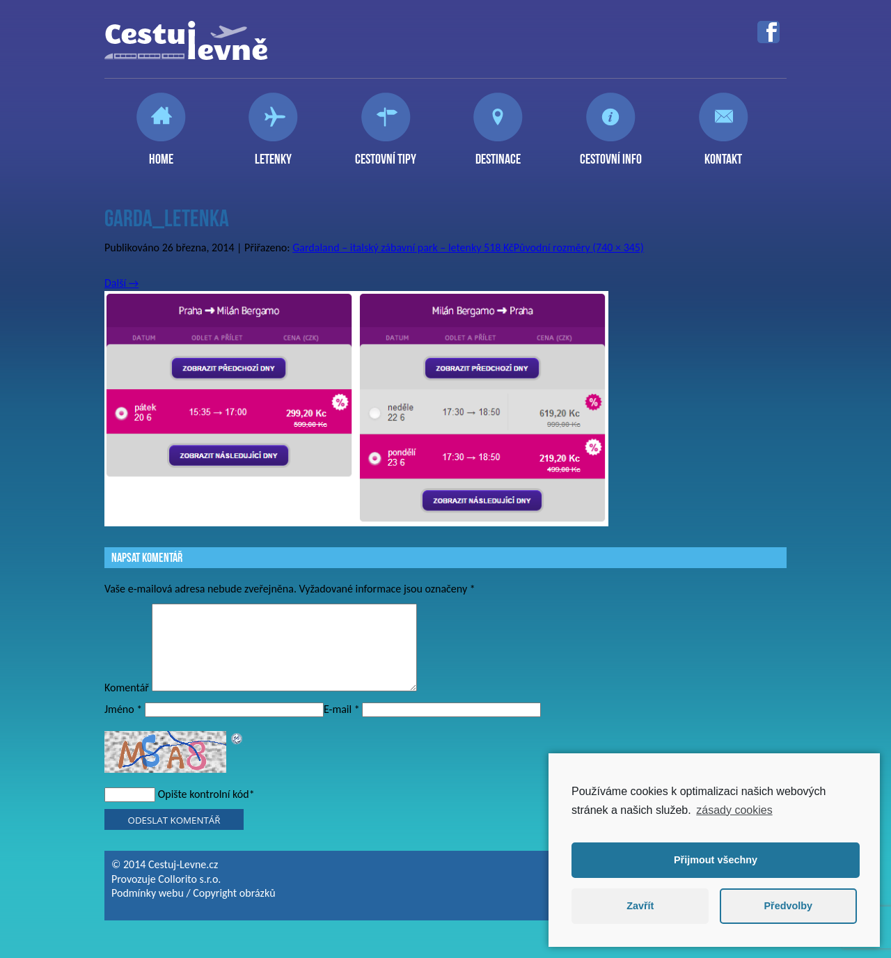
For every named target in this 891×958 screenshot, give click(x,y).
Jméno (123, 725)
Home (161, 153)
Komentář (126, 704)
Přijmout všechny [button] (715, 859)
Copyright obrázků (234, 909)
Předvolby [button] (788, 905)
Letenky (273, 153)
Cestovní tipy (385, 153)
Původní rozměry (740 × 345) (579, 247)
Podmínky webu (147, 909)
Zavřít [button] (640, 905)
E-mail (342, 725)
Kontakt (723, 153)
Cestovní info (611, 153)
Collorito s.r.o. (189, 895)
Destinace (498, 153)
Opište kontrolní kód (203, 810)
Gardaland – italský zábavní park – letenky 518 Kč (403, 247)
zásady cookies (734, 810)
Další (121, 283)
